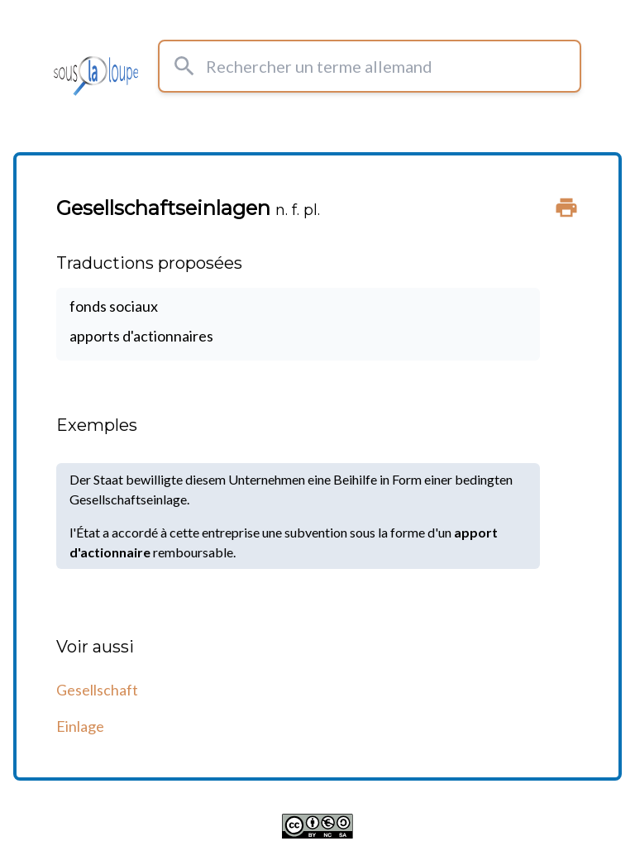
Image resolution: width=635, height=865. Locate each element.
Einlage (80, 726)
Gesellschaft (97, 690)
